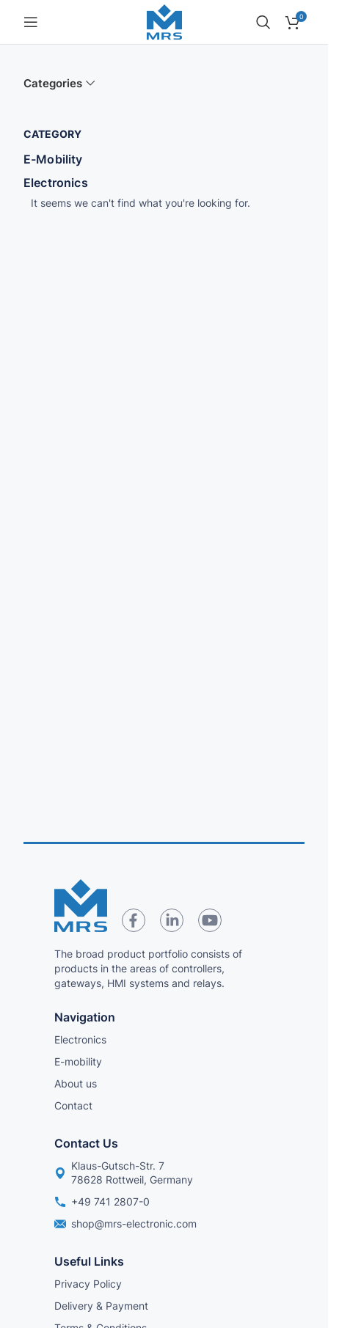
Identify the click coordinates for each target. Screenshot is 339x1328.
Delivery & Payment (101, 1305)
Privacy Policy (88, 1283)
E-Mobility (53, 159)
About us (75, 1083)
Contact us (86, 1143)
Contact (73, 1105)
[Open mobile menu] (30, 22)
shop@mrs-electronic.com (125, 1223)
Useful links (89, 1261)
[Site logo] (164, 21)
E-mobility (78, 1061)
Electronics (55, 182)
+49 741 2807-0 (102, 1201)
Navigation (84, 1017)
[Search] (263, 22)
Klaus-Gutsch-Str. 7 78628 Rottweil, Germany (123, 1172)
